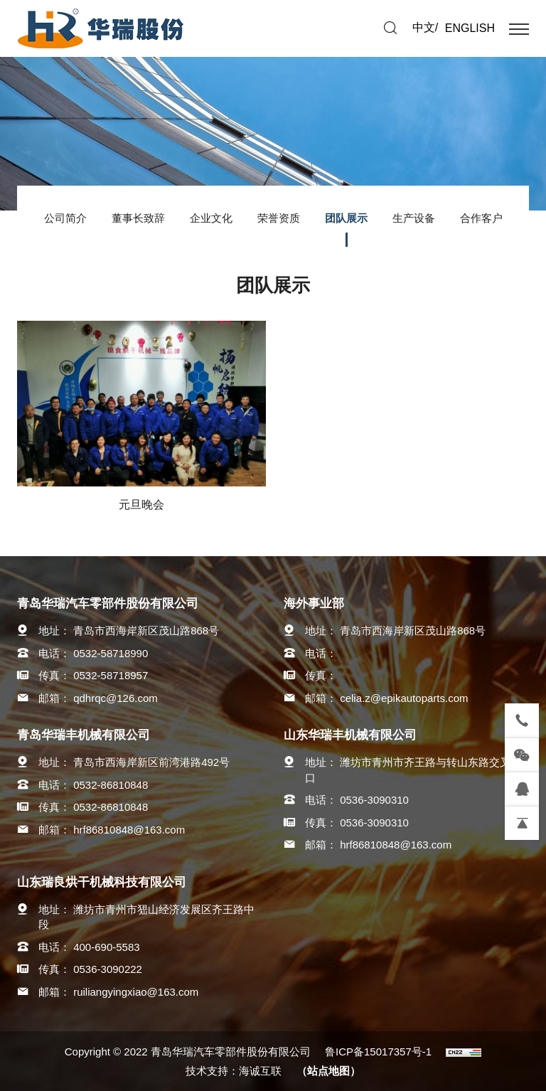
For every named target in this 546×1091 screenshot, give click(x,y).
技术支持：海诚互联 (234, 1071)
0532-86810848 (110, 785)
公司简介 (65, 218)
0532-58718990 (110, 653)
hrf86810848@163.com (129, 830)
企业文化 (211, 218)
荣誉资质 (278, 218)
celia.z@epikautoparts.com (404, 698)
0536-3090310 (374, 800)
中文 (423, 27)
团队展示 (346, 218)
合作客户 (481, 218)
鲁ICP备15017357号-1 (378, 1051)
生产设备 (413, 218)
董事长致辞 (138, 218)
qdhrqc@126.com (115, 698)
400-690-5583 (106, 947)
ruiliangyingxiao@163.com (135, 992)
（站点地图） (328, 1071)
